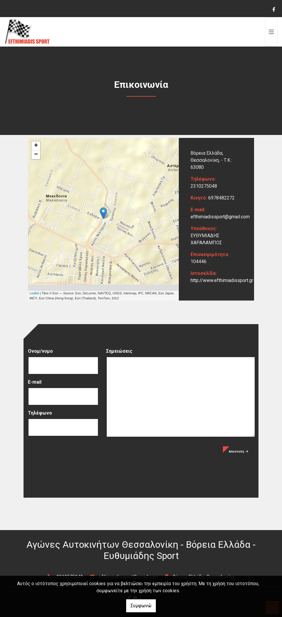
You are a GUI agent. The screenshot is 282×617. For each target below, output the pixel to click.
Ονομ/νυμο (40, 351)
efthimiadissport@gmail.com (220, 217)
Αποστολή (238, 451)
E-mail (34, 382)
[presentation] (72, 457)
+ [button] (36, 145)
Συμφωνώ (141, 605)
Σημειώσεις (119, 351)
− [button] (36, 154)
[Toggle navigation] (271, 32)
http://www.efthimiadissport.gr (222, 280)
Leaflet (34, 293)
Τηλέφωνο (40, 413)
